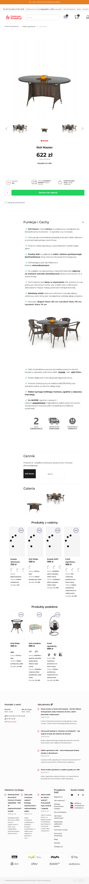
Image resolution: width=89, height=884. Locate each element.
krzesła (61, 372)
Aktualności (45, 704)
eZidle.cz (76, 803)
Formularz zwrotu (61, 830)
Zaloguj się (58, 846)
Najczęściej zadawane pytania (58, 824)
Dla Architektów (69, 9)
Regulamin (45, 9)
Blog (79, 9)
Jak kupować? (56, 9)
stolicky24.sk (77, 805)
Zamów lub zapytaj (48, 193)
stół (73, 372)
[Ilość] (7, 193)
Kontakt (57, 843)
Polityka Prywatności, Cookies (59, 806)
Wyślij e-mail (11, 721)
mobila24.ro (77, 808)
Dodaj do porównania (15, 203)
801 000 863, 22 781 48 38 (13, 9)
